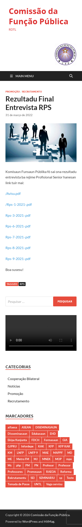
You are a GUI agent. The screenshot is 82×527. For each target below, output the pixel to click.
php (18, 465)
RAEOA (51, 471)
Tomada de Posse (19, 484)
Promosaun (34, 471)
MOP (58, 459)
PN (36, 465)
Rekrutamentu (17, 478)
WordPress (30, 521)
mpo (69, 459)
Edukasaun (38, 433)
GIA (65, 440)
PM (27, 465)
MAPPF (58, 452)
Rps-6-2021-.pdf (17, 226)
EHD (53, 433)
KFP (51, 446)
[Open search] (71, 76)
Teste (70, 478)
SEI (33, 478)
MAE (45, 452)
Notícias (14, 386)
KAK (41, 446)
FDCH (35, 440)
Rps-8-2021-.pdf (17, 248)
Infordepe (27, 446)
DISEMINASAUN (46, 427)
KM (10, 452)
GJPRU (12, 446)
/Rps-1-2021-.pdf (18, 204)
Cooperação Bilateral (23, 379)
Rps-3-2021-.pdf (17, 215)
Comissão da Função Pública (38, 16)
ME (10, 459)
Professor (64, 465)
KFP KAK (64, 446)
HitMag (49, 521)
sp (60, 478)
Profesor (48, 465)
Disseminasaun (17, 433)
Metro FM (22, 459)
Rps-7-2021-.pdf (17, 237)
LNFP (20, 452)
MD (69, 452)
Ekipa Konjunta (17, 440)
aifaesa (12, 427)
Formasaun (51, 440)
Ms (10, 465)
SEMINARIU (47, 478)
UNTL (38, 484)
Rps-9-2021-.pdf (17, 259)
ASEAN (26, 427)
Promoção (12, 91)
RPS (22, 284)
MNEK (46, 459)
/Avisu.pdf (13, 193)
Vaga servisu (54, 484)
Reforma (66, 471)
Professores (15, 471)
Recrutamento (32, 91)
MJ (36, 459)
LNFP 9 (33, 452)
